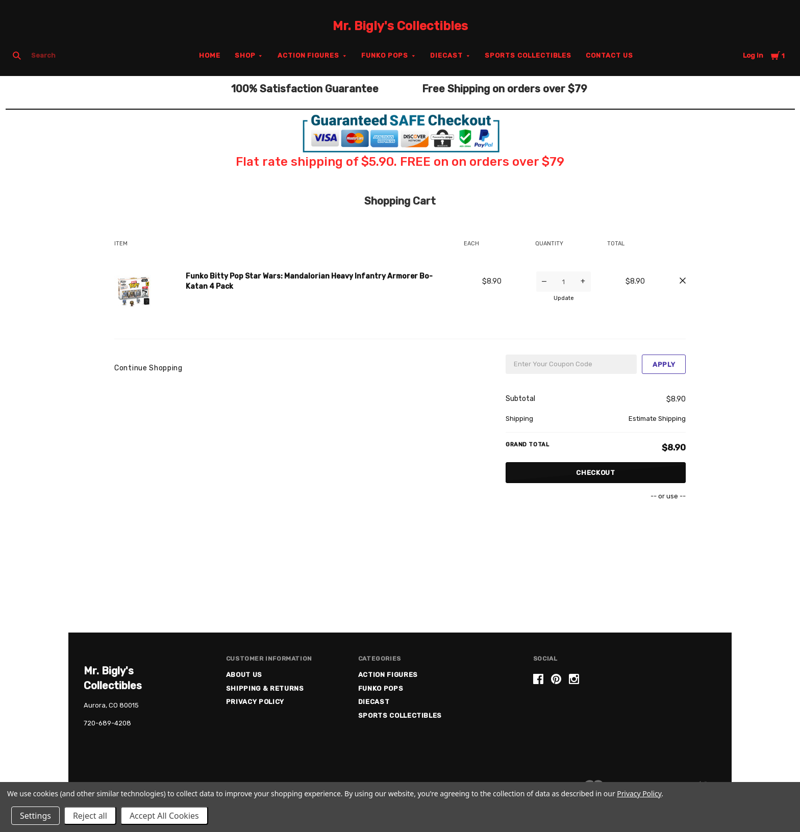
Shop (245, 55)
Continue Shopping (148, 368)
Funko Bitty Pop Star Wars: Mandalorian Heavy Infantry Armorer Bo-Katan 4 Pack (309, 281)
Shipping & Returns (265, 688)
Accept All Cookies (164, 815)
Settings (35, 815)
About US (244, 674)
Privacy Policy (255, 701)
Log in (753, 55)
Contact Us (609, 55)
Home (209, 55)
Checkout (595, 472)
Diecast (446, 55)
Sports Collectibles (528, 55)
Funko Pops (384, 55)
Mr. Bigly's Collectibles (400, 26)
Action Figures (309, 55)
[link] (624, 713)
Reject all (90, 815)
